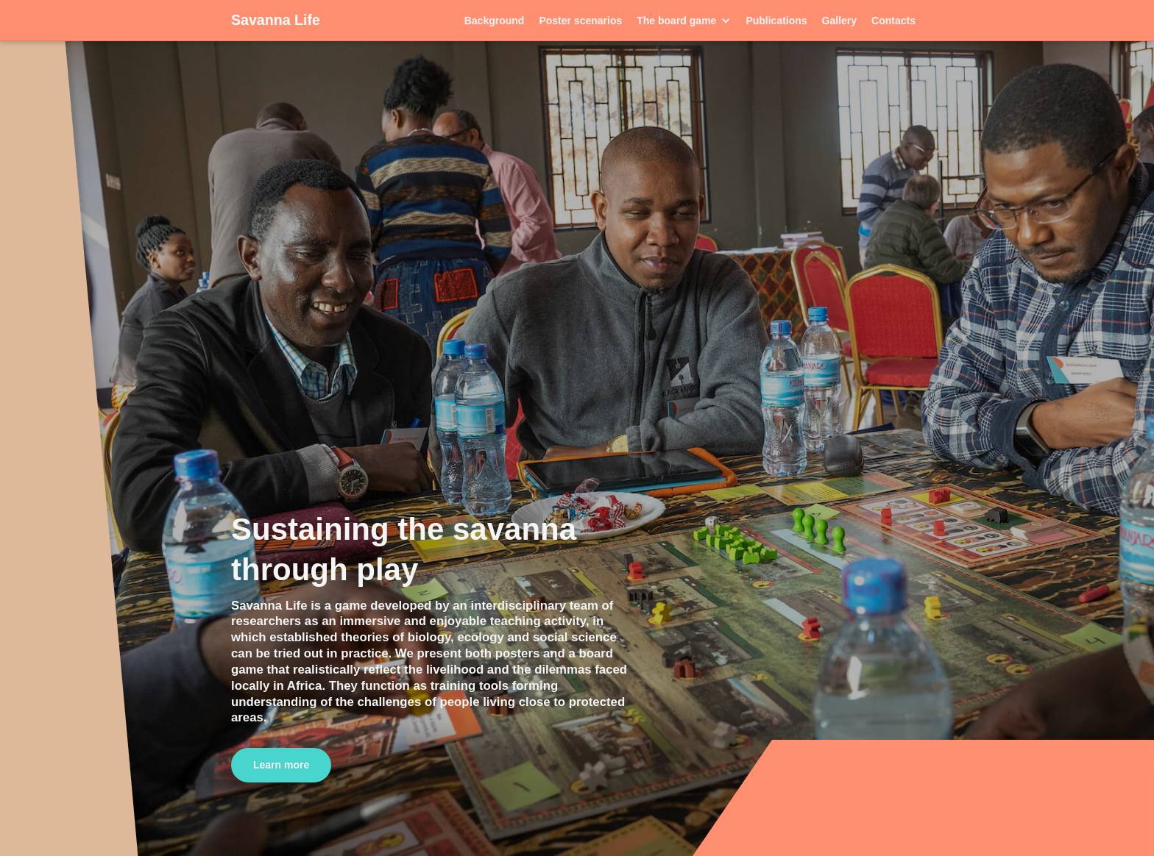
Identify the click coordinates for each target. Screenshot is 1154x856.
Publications (776, 20)
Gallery (839, 20)
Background (494, 20)
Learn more (281, 765)
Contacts (893, 20)
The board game (676, 20)
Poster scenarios (580, 20)
